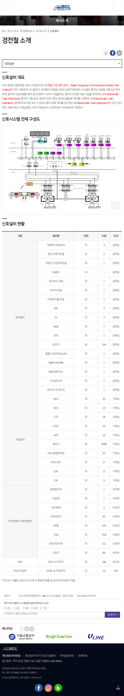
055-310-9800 (52, 595)
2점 (35, 608)
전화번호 (83, 655)
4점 (17, 608)
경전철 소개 (41, 31)
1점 (45, 608)
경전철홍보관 (25, 31)
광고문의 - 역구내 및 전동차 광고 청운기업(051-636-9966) (32, 661)
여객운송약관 (67, 655)
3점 (26, 608)
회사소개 (11, 31)
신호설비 (54, 31)
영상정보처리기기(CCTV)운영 (40, 655)
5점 (8, 608)
